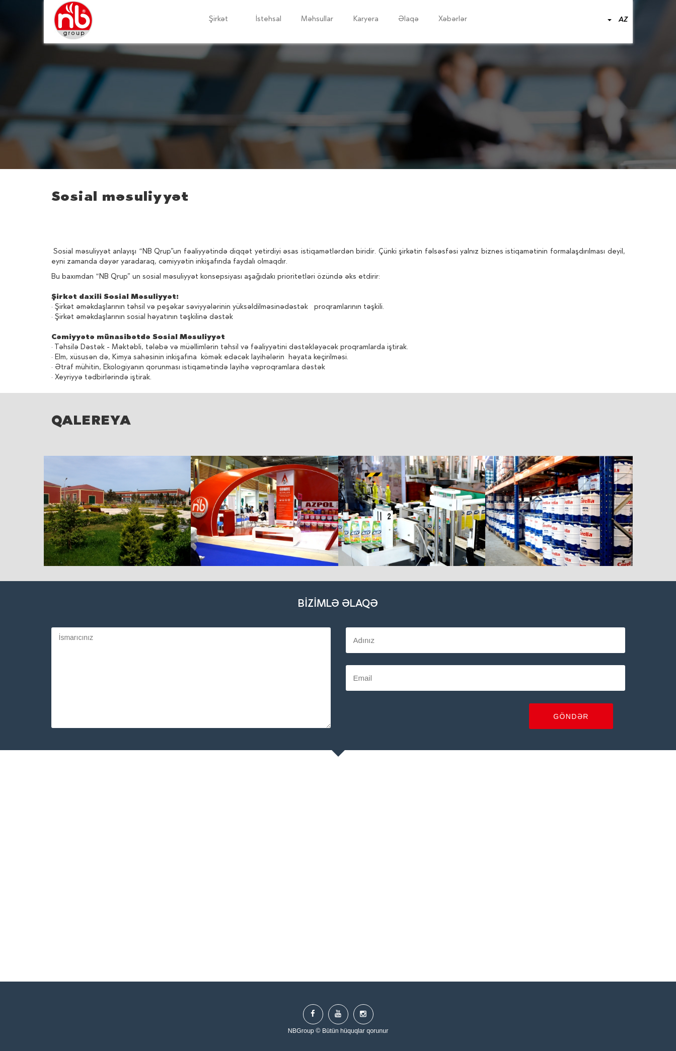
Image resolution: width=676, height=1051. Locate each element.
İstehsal (268, 19)
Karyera (366, 19)
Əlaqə (408, 19)
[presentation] (422, 717)
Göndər (571, 716)
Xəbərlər (452, 19)
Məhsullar (317, 19)
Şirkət (222, 19)
